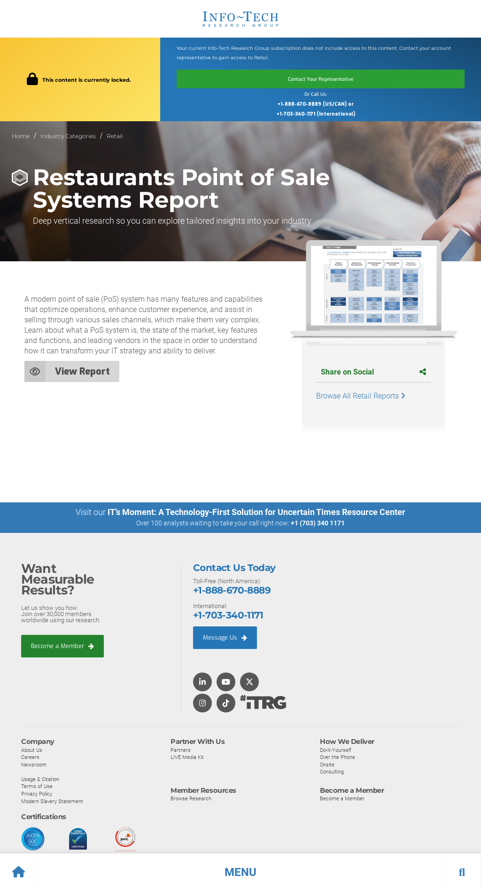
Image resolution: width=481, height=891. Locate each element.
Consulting (332, 771)
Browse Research (191, 798)
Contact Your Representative (320, 79)
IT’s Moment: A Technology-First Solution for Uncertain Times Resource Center (256, 512)
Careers (30, 757)
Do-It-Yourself (335, 749)
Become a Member (62, 646)
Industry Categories (68, 136)
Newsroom (34, 764)
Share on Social (373, 371)
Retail (115, 136)
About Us (31, 749)
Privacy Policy (36, 793)
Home (21, 136)
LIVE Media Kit (187, 757)
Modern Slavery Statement (52, 800)
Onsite (327, 764)
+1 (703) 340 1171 (318, 523)
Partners (181, 749)
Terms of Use (37, 786)
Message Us (225, 637)
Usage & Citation (40, 778)
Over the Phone (337, 757)
